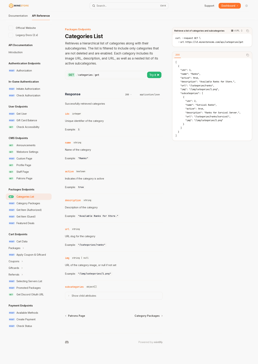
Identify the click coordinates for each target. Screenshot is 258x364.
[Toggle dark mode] (246, 6)
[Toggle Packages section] (29, 248)
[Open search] (129, 6)
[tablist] (208, 55)
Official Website (22, 28)
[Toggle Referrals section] (29, 274)
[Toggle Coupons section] (29, 261)
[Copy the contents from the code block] (247, 30)
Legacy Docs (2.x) (23, 35)
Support (209, 5)
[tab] (177, 55)
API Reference (41, 17)
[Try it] (154, 75)
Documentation (18, 17)
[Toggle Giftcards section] (29, 268)
